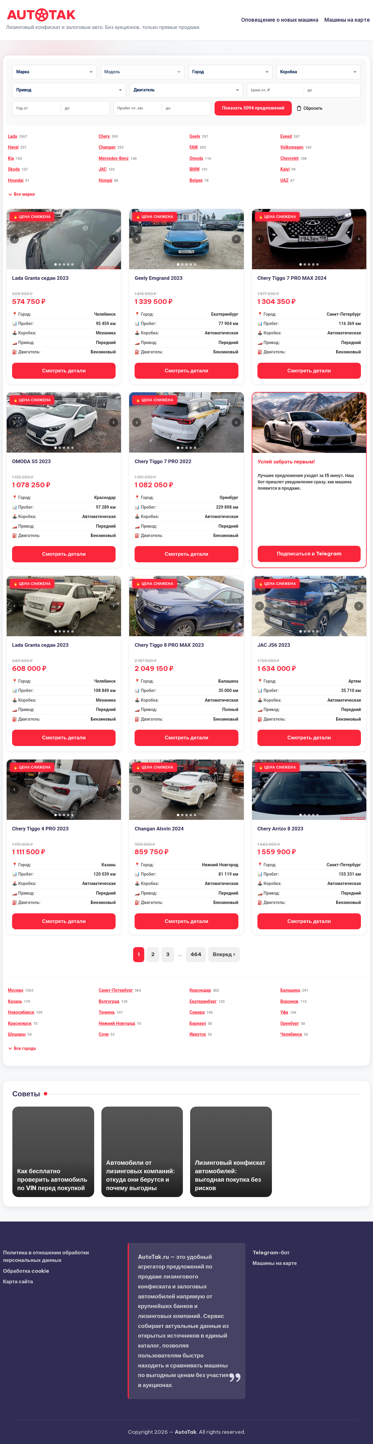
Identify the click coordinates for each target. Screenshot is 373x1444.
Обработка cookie (26, 1271)
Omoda (196, 158)
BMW (194, 169)
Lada (12, 136)
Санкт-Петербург (116, 990)
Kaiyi (285, 169)
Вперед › (224, 954)
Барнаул (198, 1023)
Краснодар (200, 990)
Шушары (17, 1034)
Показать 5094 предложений (253, 108)
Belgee (196, 180)
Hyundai (16, 180)
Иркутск (198, 1034)
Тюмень (107, 1012)
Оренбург (289, 1023)
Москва (15, 990)
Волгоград (109, 1001)
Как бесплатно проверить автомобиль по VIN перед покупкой (52, 1179)
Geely (195, 136)
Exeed (286, 136)
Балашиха (290, 990)
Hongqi (105, 180)
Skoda (14, 169)
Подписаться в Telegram (309, 553)
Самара (197, 1012)
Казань (15, 1001)
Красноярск (19, 1023)
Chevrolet (289, 158)
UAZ (284, 180)
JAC (103, 169)
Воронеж (289, 1001)
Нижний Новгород (117, 1023)
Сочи (104, 1034)
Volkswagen (291, 147)
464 (195, 954)
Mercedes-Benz (114, 158)
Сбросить (309, 108)
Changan (107, 147)
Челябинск (291, 1034)
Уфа (284, 1012)
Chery (104, 136)
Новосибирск (21, 1012)
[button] (21, 194)
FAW (194, 147)
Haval (13, 147)
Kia (11, 158)
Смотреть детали (63, 370)
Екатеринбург (203, 1001)
